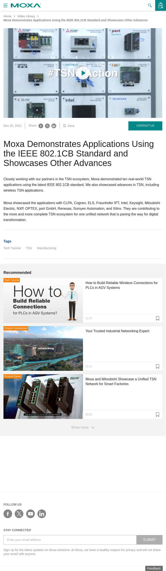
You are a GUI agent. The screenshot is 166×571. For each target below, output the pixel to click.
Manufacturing (46, 248)
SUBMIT (149, 540)
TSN (29, 248)
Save (69, 125)
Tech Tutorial (12, 248)
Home (7, 16)
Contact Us (145, 125)
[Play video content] (83, 73)
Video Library (26, 16)
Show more (83, 427)
